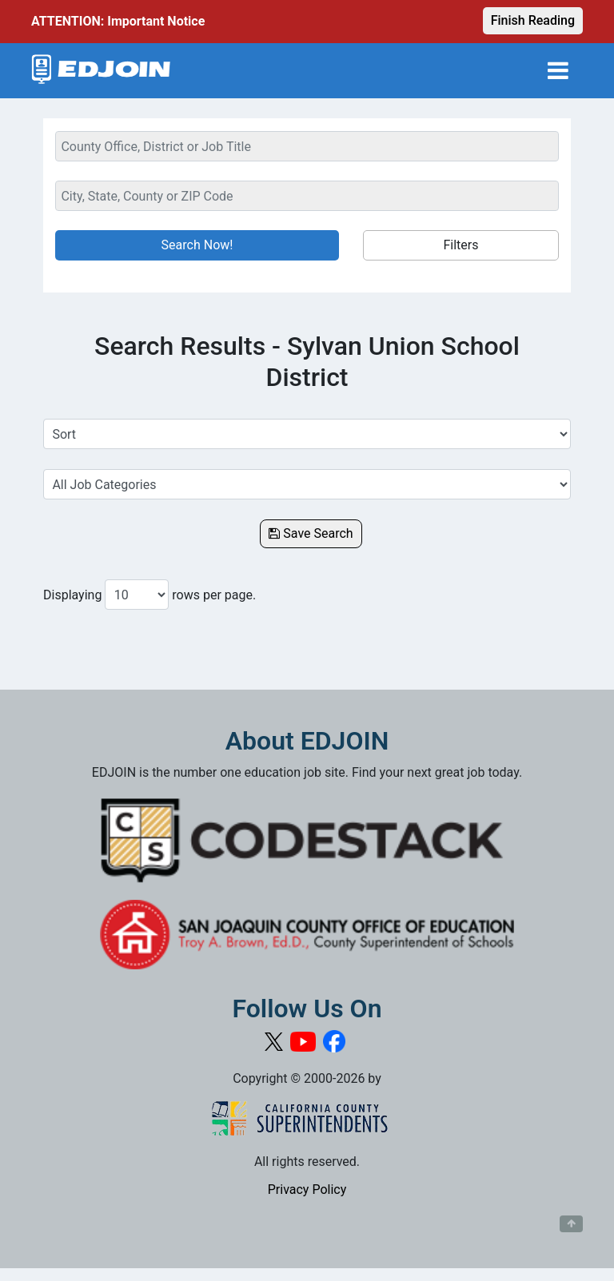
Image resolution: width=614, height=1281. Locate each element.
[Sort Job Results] (307, 434)
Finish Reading (533, 20)
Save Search (311, 533)
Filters (460, 245)
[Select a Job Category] (307, 484)
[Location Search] (307, 196)
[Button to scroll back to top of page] (571, 1224)
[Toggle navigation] (558, 70)
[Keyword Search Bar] (307, 146)
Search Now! (197, 245)
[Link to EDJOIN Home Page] (101, 71)
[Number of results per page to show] (137, 594)
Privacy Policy (307, 1189)
